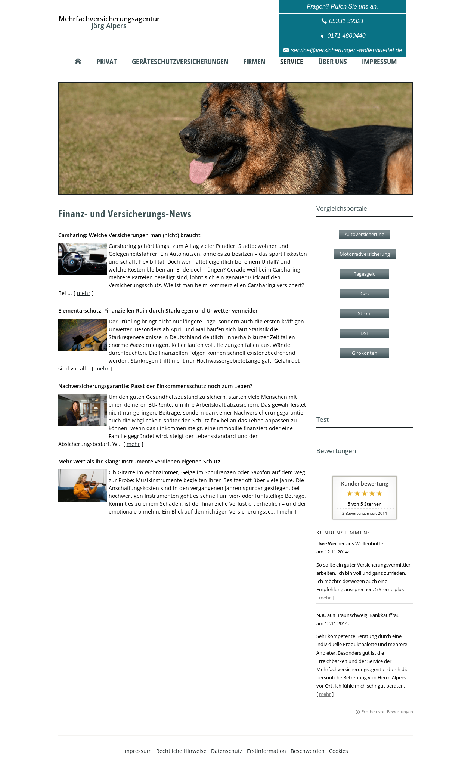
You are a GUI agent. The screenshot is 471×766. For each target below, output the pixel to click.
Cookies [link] (338, 750)
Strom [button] (365, 313)
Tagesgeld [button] (365, 273)
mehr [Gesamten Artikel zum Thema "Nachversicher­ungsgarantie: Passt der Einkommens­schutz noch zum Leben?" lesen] (133, 443)
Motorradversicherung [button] (365, 254)
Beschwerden (308, 750)
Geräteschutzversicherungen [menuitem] (180, 61)
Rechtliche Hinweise (181, 750)
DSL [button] (364, 333)
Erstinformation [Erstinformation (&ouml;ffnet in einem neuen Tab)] (266, 750)
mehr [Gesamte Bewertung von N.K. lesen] (325, 694)
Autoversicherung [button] (364, 234)
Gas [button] (364, 293)
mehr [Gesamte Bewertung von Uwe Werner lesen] (325, 597)
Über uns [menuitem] (332, 61)
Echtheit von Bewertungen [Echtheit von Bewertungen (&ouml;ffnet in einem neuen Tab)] (387, 711)
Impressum (137, 750)
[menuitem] (78, 61)
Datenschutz (226, 750)
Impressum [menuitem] (379, 61)
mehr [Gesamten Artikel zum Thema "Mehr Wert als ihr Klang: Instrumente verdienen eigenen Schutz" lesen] (286, 511)
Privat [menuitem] (106, 61)
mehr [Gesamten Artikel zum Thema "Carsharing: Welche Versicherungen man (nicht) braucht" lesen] (83, 293)
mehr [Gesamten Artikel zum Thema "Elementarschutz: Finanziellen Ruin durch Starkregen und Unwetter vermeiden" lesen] (102, 368)
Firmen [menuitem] (254, 61)
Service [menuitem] (291, 61)
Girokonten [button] (364, 353)
